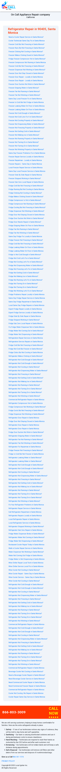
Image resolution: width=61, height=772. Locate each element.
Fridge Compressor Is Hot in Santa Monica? (25, 200)
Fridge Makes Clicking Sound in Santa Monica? (26, 197)
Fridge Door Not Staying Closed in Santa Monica (26, 215)
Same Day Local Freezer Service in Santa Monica (27, 171)
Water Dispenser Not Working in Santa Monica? (26, 552)
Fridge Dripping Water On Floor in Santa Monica (26, 226)
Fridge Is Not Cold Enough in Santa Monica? (25, 255)
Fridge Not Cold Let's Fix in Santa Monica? (24, 258)
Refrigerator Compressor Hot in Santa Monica (26, 403)
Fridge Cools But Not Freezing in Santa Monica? (26, 410)
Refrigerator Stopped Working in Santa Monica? (26, 526)
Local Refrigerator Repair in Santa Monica (24, 519)
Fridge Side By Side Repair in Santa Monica (25, 316)
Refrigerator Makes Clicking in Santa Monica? (25, 356)
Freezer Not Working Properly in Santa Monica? (26, 149)
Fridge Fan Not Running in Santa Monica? (24, 229)
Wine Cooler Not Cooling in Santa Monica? (24, 570)
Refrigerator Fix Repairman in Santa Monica (25, 447)
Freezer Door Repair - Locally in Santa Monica (26, 77)
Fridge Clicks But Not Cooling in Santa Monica (26, 352)
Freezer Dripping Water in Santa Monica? (24, 88)
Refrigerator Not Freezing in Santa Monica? (25, 374)
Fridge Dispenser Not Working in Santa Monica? (26, 211)
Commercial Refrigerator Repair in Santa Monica (26, 400)
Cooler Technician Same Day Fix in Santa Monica (27, 41)
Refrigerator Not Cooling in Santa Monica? (24, 367)
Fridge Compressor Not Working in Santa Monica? (27, 407)
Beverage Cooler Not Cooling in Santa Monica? (26, 671)
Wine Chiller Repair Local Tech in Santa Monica (26, 563)
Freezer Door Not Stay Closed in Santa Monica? (26, 73)
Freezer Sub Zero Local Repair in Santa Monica (26, 182)
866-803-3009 (14, 712)
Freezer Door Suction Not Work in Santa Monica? (27, 84)
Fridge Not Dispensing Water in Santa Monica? (26, 265)
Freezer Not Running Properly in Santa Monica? (26, 139)
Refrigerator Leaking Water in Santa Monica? (25, 458)
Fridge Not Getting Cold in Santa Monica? (24, 273)
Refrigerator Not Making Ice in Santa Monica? (25, 381)
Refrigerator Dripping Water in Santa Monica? (25, 436)
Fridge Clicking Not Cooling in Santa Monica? (25, 193)
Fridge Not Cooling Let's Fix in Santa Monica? (25, 262)
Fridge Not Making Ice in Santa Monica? (23, 276)
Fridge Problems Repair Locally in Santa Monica (26, 294)
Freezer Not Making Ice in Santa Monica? (24, 135)
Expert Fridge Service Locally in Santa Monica (26, 313)
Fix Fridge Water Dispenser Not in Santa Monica (26, 327)
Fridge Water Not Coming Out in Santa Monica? (26, 331)
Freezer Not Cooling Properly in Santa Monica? (26, 120)
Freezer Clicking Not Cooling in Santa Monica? (26, 52)
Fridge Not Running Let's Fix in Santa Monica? (26, 280)
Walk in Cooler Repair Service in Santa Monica (26, 548)
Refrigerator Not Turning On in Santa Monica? (25, 389)
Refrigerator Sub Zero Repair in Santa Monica (25, 530)
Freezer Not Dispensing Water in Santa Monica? (26, 124)
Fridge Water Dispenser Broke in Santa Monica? (26, 534)
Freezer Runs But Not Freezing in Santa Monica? (27, 48)
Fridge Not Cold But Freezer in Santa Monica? (26, 349)
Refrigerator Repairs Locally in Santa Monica (25, 516)
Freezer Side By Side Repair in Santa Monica (25, 175)
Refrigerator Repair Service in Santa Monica (25, 508)
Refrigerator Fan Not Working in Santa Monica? (26, 443)
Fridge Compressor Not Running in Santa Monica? (27, 204)
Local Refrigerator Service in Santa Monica (24, 523)
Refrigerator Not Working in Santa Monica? (24, 396)
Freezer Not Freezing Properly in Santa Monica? (26, 128)
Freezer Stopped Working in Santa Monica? (25, 178)
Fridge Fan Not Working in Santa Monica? (24, 233)
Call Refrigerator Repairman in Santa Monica (25, 512)
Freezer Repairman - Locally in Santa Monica (25, 160)
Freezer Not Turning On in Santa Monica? (24, 142)
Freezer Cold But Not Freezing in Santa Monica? (26, 44)
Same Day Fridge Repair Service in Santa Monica (27, 298)
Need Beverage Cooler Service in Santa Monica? (27, 679)
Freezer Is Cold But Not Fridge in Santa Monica (26, 102)
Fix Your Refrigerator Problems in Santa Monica (26, 505)
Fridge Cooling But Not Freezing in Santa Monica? (27, 207)
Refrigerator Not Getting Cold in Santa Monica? (26, 378)
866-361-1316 (18, 757)
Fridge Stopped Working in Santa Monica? (24, 320)
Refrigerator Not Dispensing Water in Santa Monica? (28, 371)
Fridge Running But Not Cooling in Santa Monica (26, 189)
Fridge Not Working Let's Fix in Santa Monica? (26, 291)
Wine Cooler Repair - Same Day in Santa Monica (26, 574)
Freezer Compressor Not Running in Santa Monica (27, 62)
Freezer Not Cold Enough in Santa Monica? (24, 113)
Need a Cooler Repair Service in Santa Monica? (26, 37)
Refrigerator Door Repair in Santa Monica (24, 418)
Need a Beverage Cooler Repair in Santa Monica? (27, 675)
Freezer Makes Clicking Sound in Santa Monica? (26, 55)
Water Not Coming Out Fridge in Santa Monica (26, 555)
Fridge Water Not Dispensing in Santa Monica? (26, 334)
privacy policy (8, 761)
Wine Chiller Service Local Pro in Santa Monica (26, 566)
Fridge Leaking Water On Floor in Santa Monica (26, 247)
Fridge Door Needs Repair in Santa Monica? (25, 222)
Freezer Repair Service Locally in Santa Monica (26, 157)
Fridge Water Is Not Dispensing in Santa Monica (26, 559)
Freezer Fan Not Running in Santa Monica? (24, 91)
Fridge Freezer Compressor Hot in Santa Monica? (27, 59)
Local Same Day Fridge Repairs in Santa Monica (26, 305)
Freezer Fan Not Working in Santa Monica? (24, 95)
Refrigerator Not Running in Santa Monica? (24, 385)
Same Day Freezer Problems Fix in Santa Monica (27, 153)
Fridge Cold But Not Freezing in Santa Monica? (26, 186)
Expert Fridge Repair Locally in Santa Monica (25, 309)
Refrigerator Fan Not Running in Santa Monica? (26, 439)
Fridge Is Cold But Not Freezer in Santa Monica (26, 454)
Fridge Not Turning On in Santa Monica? (23, 284)
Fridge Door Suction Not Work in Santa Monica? (26, 218)
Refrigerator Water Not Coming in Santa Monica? (27, 537)
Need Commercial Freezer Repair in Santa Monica (27, 686)
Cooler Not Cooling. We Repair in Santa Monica (26, 693)
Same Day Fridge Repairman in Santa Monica (25, 302)
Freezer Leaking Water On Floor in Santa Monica (26, 106)
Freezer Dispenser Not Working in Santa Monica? (27, 70)
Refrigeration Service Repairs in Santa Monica (26, 342)
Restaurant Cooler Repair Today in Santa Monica (26, 545)
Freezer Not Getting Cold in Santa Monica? (24, 131)
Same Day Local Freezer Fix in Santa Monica (25, 99)
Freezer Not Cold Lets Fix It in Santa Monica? (25, 117)
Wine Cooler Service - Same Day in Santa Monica (27, 577)
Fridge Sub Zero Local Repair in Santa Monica (26, 323)
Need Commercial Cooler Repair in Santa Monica (27, 682)
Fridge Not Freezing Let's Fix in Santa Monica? (26, 269)
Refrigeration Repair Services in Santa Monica (26, 338)
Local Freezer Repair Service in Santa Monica (25, 168)
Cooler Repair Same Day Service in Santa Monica (27, 697)
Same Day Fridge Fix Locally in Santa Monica (25, 236)
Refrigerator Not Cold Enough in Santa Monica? (26, 360)
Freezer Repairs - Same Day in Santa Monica (25, 164)
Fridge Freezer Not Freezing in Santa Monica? (26, 240)
